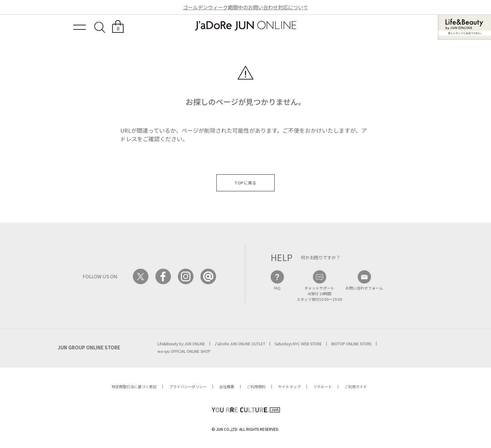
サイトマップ (289, 386)
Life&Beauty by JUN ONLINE (181, 343)
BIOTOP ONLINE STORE (351, 343)
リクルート (322, 386)
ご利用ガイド (355, 386)
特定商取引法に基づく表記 (134, 386)
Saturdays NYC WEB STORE (298, 343)
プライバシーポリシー (188, 386)
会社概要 (226, 386)
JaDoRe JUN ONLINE (245, 26)
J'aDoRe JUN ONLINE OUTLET (239, 343)
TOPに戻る (245, 183)
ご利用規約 (256, 386)
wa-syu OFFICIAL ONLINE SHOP (184, 351)
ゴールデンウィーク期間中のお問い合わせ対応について (245, 7)
